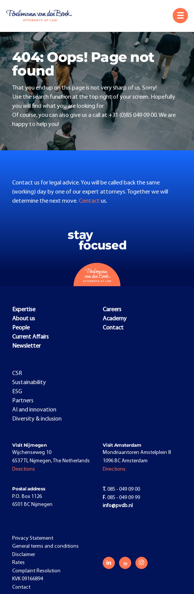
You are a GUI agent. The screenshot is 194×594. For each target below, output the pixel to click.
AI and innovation (34, 410)
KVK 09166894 (27, 579)
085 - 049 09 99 (121, 498)
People (21, 328)
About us (23, 319)
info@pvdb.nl (118, 506)
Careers (112, 310)
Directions (23, 469)
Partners (22, 401)
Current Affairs (30, 337)
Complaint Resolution (36, 571)
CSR (17, 373)
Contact (90, 201)
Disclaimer (23, 555)
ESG (17, 392)
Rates (18, 563)
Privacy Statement (32, 538)
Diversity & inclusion (37, 419)
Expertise (23, 310)
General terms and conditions (45, 546)
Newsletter (26, 346)
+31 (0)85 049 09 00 (132, 115)
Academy (115, 319)
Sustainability (29, 383)
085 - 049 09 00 (121, 489)
